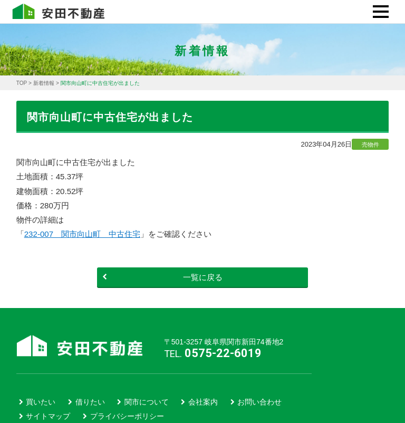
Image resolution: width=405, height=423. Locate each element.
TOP (21, 83)
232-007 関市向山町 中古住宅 (82, 233)
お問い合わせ (259, 402)
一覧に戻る (162, 277)
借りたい (90, 402)
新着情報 (43, 83)
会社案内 (203, 402)
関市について (146, 402)
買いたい (40, 402)
